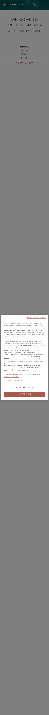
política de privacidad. (11, 377)
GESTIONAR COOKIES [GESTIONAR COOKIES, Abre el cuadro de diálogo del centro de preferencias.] (24, 387)
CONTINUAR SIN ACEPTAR (36, 318)
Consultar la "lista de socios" (15, 380)
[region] (24, 357)
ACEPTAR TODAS (24, 394)
